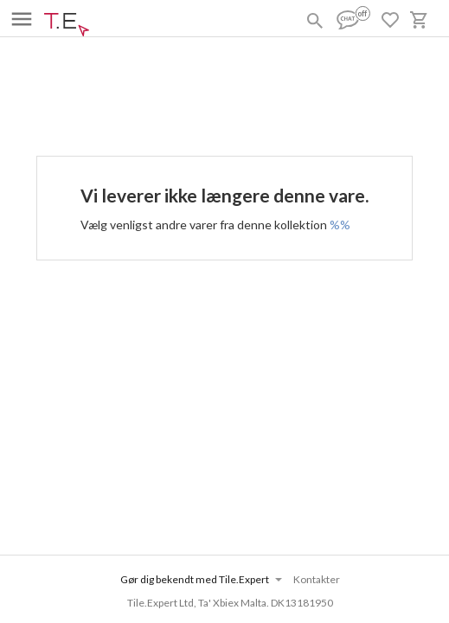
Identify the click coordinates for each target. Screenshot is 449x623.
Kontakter (316, 579)
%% (340, 224)
